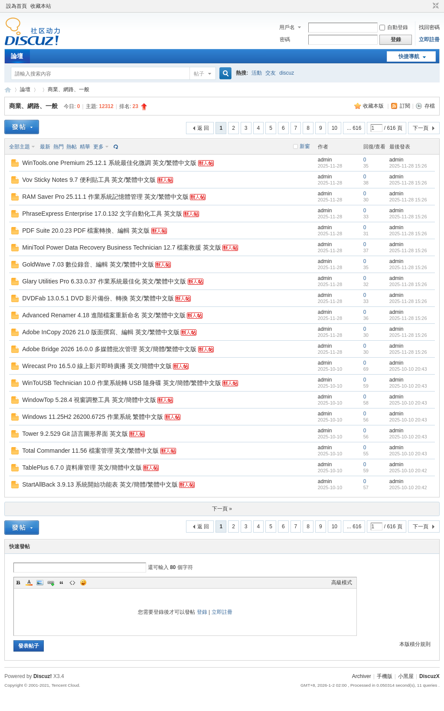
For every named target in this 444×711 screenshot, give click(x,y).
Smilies (83, 582)
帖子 (199, 74)
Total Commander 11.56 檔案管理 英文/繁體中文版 (90, 450)
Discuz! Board (7, 89)
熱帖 (71, 147)
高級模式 (341, 582)
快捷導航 (408, 56)
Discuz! (42, 676)
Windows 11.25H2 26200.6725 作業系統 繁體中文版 (92, 416)
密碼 (285, 39)
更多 (98, 147)
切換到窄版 (435, 6)
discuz (286, 73)
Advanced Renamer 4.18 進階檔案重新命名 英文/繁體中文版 (104, 315)
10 (334, 128)
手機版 (384, 676)
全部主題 (19, 147)
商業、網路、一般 (68, 89)
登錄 (202, 612)
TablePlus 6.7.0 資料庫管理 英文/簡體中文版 (81, 467)
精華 (85, 147)
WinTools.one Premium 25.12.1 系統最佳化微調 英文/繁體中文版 (109, 162)
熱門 (58, 147)
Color (29, 582)
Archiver (361, 676)
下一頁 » (222, 509)
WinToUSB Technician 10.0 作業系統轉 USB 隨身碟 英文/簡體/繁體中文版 (121, 382)
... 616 (354, 128)
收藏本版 (374, 106)
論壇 (17, 56)
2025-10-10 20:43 (408, 369)
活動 (256, 73)
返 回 (203, 128)
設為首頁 (16, 6)
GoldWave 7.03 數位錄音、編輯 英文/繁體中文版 (88, 264)
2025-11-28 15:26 (408, 165)
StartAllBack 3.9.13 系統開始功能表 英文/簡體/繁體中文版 (100, 484)
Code (72, 582)
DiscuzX (429, 676)
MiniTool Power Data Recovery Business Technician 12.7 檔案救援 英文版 (121, 247)
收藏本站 (40, 6)
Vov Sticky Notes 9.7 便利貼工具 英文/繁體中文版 (89, 179)
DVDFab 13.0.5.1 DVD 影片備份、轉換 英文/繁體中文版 (97, 298)
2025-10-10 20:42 (408, 470)
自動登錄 (393, 27)
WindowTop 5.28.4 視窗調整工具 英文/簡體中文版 (89, 399)
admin (325, 160)
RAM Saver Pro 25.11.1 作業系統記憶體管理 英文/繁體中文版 (105, 196)
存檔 (429, 106)
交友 (270, 73)
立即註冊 (429, 39)
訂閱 (405, 106)
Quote (61, 582)
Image (40, 582)
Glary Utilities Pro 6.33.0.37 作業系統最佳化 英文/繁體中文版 (104, 281)
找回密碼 (429, 27)
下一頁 (420, 128)
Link (50, 582)
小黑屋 (406, 676)
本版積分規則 (415, 644)
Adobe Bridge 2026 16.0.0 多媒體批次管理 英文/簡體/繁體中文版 (109, 349)
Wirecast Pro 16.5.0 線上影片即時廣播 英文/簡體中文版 (97, 365)
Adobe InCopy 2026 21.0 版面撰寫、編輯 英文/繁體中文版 (101, 332)
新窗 (305, 146)
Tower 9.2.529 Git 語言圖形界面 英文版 (75, 433)
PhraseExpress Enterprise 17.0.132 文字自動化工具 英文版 (102, 213)
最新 (45, 147)
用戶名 (287, 27)
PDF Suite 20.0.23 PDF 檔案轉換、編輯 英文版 (86, 230)
